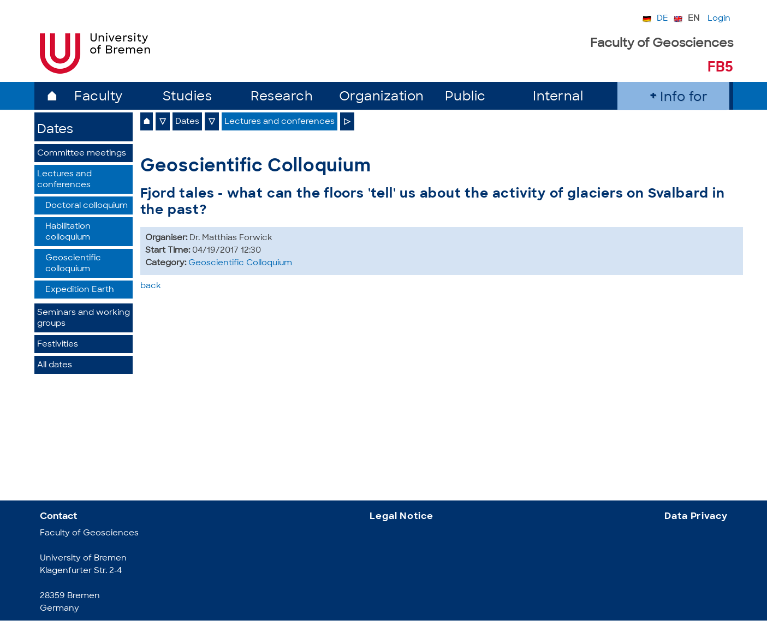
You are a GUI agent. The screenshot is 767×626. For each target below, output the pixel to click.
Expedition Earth (79, 290)
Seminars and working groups (83, 318)
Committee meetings (81, 154)
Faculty (98, 97)
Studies (187, 97)
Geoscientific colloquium (73, 263)
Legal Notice (401, 516)
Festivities (57, 345)
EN (693, 19)
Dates (55, 130)
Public (465, 97)
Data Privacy (695, 516)
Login (718, 19)
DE (662, 19)
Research (282, 97)
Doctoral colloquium (86, 206)
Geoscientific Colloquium (240, 263)
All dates (54, 365)
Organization (381, 97)
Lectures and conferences (64, 179)
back (150, 286)
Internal (558, 97)
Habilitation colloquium (68, 232)
